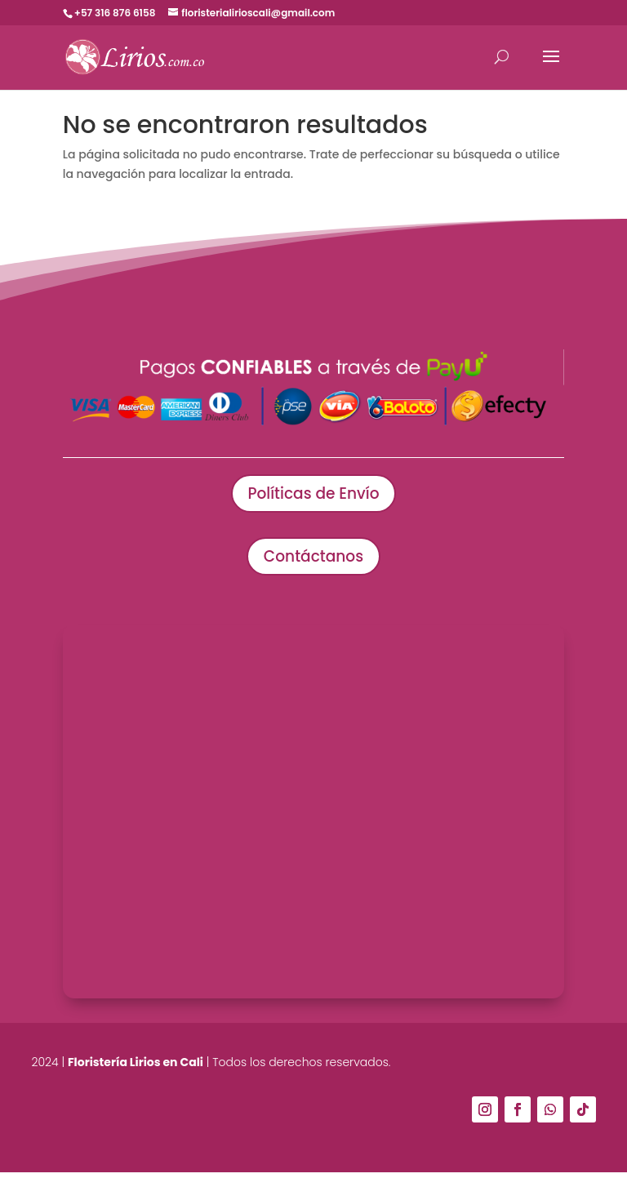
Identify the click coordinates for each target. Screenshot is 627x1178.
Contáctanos (313, 560)
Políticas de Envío (313, 494)
